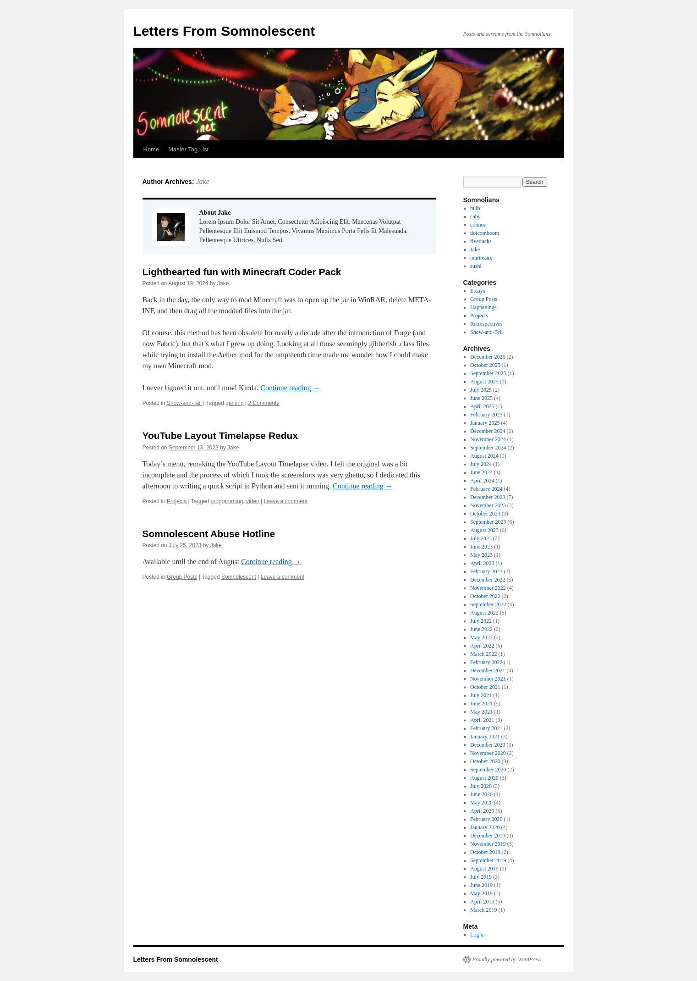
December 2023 (487, 497)
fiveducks (481, 241)
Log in (477, 934)
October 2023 (485, 513)
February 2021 (486, 728)
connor (477, 225)
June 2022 (481, 629)
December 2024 (487, 431)
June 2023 (481, 546)
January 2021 (484, 736)
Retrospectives (486, 324)
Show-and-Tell (184, 403)
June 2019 (481, 885)
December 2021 (487, 670)
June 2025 (481, 398)
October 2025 (485, 365)
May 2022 (481, 637)
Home (151, 149)
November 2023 (488, 505)
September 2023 (488, 522)
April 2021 (482, 720)
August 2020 (484, 778)
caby (475, 216)
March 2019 (483, 910)
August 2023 (484, 530)
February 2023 (486, 571)
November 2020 (488, 753)
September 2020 (488, 769)
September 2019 (488, 860)
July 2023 (481, 538)
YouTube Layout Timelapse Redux (220, 435)
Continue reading (290, 388)
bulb (475, 208)
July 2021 (481, 695)
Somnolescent (238, 577)
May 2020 (481, 802)
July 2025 (481, 390)
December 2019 (487, 835)
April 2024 (482, 480)
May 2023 (481, 555)
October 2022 (485, 596)
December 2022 (487, 579)
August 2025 (484, 381)
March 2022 (483, 654)
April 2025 (482, 406)
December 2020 (487, 745)
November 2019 (488, 844)
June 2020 (481, 794)
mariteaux (481, 258)
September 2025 (488, 373)
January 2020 (484, 827)
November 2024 (488, 439)
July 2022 (481, 621)
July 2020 (481, 786)
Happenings (483, 307)
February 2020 (486, 819)
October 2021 (485, 687)
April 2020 (482, 811)
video (252, 501)
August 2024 (484, 456)
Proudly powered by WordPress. (507, 959)
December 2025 (487, 357)
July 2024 (481, 464)
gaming (234, 403)
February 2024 (486, 489)
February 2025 (486, 414)
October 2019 (485, 852)
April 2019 (482, 901)
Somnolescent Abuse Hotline (209, 533)
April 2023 (482, 563)
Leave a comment (285, 501)
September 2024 (488, 447)
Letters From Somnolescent (224, 31)
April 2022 (482, 646)
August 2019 (484, 868)
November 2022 (488, 588)
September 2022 (488, 604)
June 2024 (481, 472)
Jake (202, 181)
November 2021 (488, 679)
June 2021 (481, 703)
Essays (477, 291)
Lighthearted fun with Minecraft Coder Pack (242, 271)
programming (227, 501)
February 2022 (486, 662)
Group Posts (182, 577)
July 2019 (481, 877)
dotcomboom (484, 233)
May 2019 (481, 893)
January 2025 (484, 423)
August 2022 (484, 613)
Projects (177, 501)
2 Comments (263, 403)
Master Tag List (188, 149)
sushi (476, 266)
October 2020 (485, 761)
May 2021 (481, 712)
